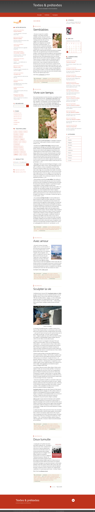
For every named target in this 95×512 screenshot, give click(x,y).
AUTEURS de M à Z (18, 115)
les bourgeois (44, 79)
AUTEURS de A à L (18, 113)
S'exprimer (16, 60)
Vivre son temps (43, 92)
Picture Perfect (18, 31)
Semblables (40, 29)
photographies (51, 81)
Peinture (70, 158)
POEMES (15, 124)
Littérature (53, 78)
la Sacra (48, 297)
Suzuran (16, 81)
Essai (25, 154)
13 (69, 48)
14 (71, 48)
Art (48, 273)
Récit (21, 154)
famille (21, 134)
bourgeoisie (42, 81)
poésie (20, 131)
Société (39, 274)
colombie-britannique (43, 480)
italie (51, 276)
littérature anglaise (18, 136)
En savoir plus (62, 511)
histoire (15, 141)
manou (68, 119)
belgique (22, 139)
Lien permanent (37, 78)
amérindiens (36, 480)
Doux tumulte (42, 439)
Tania (67, 62)
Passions (58, 78)
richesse (52, 277)
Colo (67, 91)
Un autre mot (17, 74)
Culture (49, 78)
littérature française (18, 146)
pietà (40, 278)
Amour (24, 141)
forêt (41, 478)
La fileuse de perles (19, 95)
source (50, 326)
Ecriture (21, 149)
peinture (16, 149)
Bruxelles (70, 145)
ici (42, 100)
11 (80, 46)
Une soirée (16, 45)
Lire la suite (77, 23)
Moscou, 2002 (17, 67)
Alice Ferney (55, 98)
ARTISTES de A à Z (18, 116)
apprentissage (41, 277)
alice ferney (38, 79)
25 (80, 50)
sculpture (36, 277)
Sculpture (16, 139)
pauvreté (48, 277)
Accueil (39, 15)
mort (35, 82)
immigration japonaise (53, 477)
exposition (16, 152)
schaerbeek (16, 144)
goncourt (48, 276)
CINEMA (15, 120)
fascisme (56, 277)
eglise (38, 278)
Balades (70, 140)
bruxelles (16, 134)
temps (56, 81)
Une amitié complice (19, 53)
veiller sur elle (56, 274)
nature (25, 131)
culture (16, 154)
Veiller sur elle (36, 398)
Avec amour (40, 241)
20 (69, 50)
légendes (51, 478)
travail (43, 478)
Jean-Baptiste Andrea (52, 293)
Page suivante (59, 486)
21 (71, 50)
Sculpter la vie (42, 289)
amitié (43, 278)
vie (58, 81)
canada (47, 477)
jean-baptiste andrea (48, 274)
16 (75, 48)
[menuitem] (39, 15)
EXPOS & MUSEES (18, 118)
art (20, 141)
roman (15, 131)
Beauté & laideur (18, 38)
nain (45, 277)
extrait (45, 278)
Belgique (70, 142)
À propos (55, 15)
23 (75, 50)
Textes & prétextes (47, 5)
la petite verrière (70, 69)
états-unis (23, 152)
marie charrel (47, 476)
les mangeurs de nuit (54, 476)
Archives (47, 15)
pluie (49, 480)
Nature (69, 152)
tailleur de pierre (56, 276)
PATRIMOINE (17, 122)
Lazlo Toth (45, 363)
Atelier (15, 88)
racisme (47, 478)
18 (80, 48)
